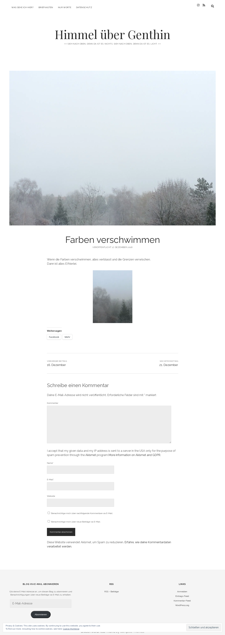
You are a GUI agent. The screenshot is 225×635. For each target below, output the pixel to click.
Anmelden (182, 588)
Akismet (90, 452)
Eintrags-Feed (182, 593)
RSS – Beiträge (111, 588)
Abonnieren (41, 611)
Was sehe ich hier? (22, 7)
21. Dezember (168, 361)
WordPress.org (182, 602)
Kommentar (52, 400)
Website (51, 493)
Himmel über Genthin (112, 31)
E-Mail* (50, 476)
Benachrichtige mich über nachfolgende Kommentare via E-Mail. (82, 510)
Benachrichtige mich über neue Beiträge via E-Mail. (76, 518)
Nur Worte (64, 7)
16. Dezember (56, 361)
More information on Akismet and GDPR (134, 452)
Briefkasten (45, 7)
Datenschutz (84, 7)
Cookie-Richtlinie (71, 629)
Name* (50, 460)
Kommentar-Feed (182, 597)
